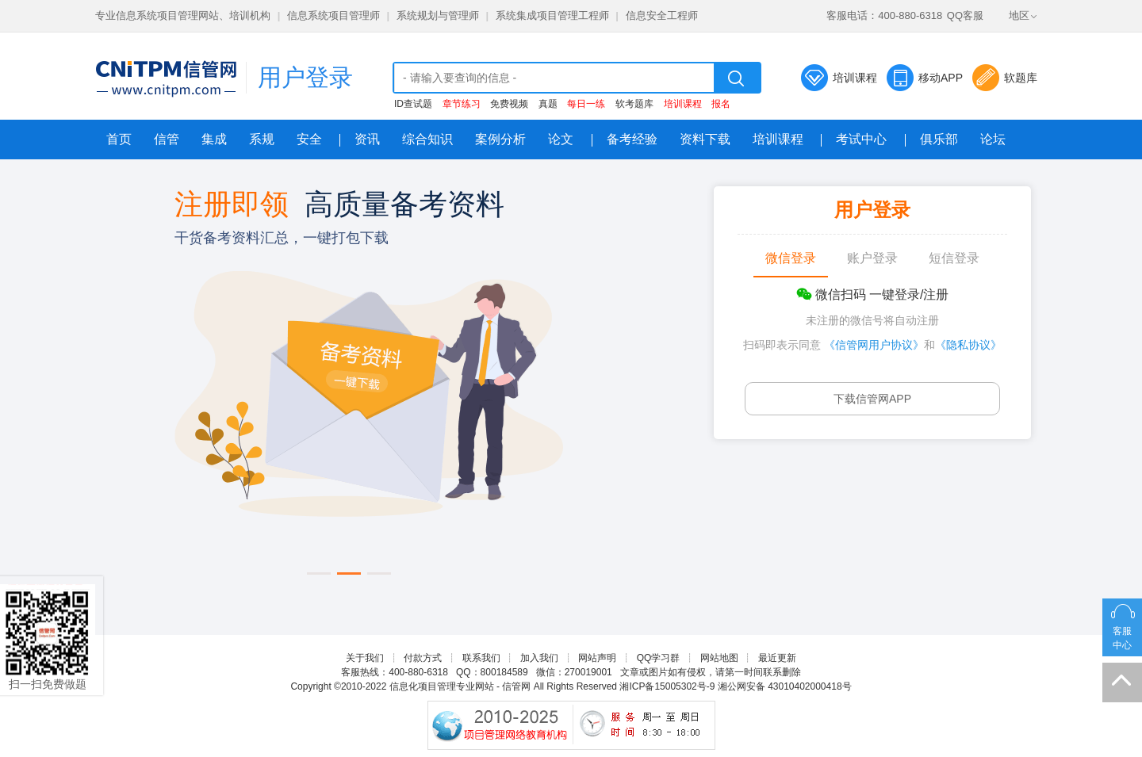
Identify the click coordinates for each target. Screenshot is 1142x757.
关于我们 (365, 657)
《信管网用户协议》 (874, 344)
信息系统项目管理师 (333, 15)
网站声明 (597, 657)
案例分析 (500, 139)
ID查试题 (413, 103)
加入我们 (539, 657)
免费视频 (509, 103)
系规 (261, 139)
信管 (166, 139)
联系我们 (481, 657)
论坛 (993, 139)
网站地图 (719, 657)
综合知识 (427, 139)
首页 (119, 139)
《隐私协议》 (968, 344)
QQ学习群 (658, 657)
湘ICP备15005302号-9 (667, 686)
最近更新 (777, 657)
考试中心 (861, 139)
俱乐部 (939, 139)
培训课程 (855, 77)
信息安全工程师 (662, 15)
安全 (309, 139)
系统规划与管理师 (438, 15)
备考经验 (632, 139)
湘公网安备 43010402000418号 (785, 686)
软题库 (1020, 77)
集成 (214, 139)
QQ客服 (965, 15)
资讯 (367, 139)
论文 (560, 139)
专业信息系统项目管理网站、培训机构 (182, 15)
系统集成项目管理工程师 (552, 15)
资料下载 (705, 139)
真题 (548, 103)
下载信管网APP (872, 398)
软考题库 (634, 103)
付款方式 (423, 657)
